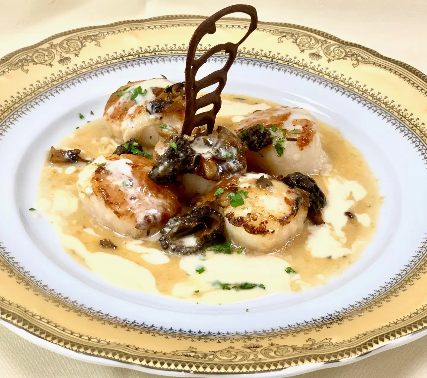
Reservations (44, 110)
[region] (44, 226)
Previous (13, 224)
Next (75, 224)
